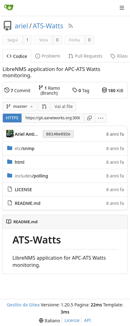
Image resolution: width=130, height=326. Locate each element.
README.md (27, 203)
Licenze (72, 320)
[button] (44, 106)
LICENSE (23, 189)
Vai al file (64, 106)
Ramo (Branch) (49, 90)
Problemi (47, 56)
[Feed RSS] (70, 26)
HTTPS (12, 117)
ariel (21, 26)
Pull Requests (85, 56)
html (19, 162)
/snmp (24, 148)
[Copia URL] (89, 118)
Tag (80, 90)
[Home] (8, 7)
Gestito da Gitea (23, 305)
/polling (31, 176)
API (87, 320)
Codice (17, 56)
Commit (17, 90)
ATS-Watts (48, 26)
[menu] (101, 118)
